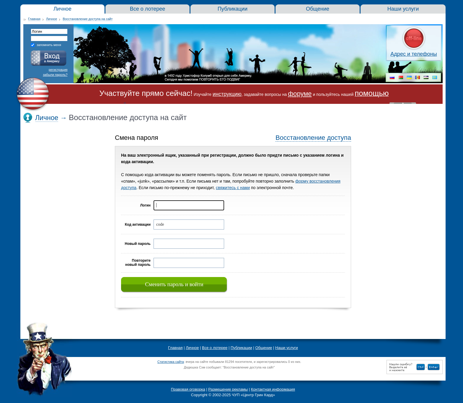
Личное (51, 19)
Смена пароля (136, 137)
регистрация (58, 69)
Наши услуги (286, 347)
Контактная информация (273, 389)
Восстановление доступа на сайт (88, 19)
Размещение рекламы (228, 389)
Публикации (241, 347)
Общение (263, 347)
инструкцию (227, 94)
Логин (145, 205)
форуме (300, 93)
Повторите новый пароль (138, 262)
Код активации (138, 224)
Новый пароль (138, 244)
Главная (34, 19)
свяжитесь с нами (233, 187)
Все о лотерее (214, 347)
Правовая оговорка (188, 389)
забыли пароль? (55, 74)
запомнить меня (49, 45)
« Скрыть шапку (402, 103)
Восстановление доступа (313, 137)
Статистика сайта (170, 361)
